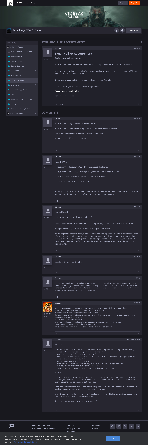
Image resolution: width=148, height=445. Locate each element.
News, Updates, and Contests (21, 52)
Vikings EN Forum (16, 47)
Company (96, 425)
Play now (133, 30)
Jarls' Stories (15, 85)
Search (33, 3)
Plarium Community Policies (21, 109)
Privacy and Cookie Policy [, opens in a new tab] (26, 442)
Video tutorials (16, 75)
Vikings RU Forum (16, 114)
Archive (13, 104)
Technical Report (17, 61)
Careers (95, 428)
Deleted (58, 48)
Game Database (16, 56)
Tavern (13, 94)
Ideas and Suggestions (19, 90)
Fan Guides (15, 71)
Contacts (71, 432)
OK (113, 438)
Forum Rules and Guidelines (44, 428)
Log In (122, 3)
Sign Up (134, 3)
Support (70, 425)
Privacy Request (74, 428)
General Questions (17, 66)
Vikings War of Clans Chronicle (21, 99)
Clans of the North (17, 80)
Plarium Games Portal (41, 425)
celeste (58, 303)
